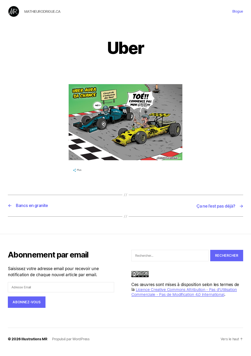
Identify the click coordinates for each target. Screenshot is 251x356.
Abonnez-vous (27, 308)
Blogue (237, 14)
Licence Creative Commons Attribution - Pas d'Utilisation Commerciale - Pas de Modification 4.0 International (187, 298)
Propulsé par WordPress (71, 345)
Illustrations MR (34, 345)
